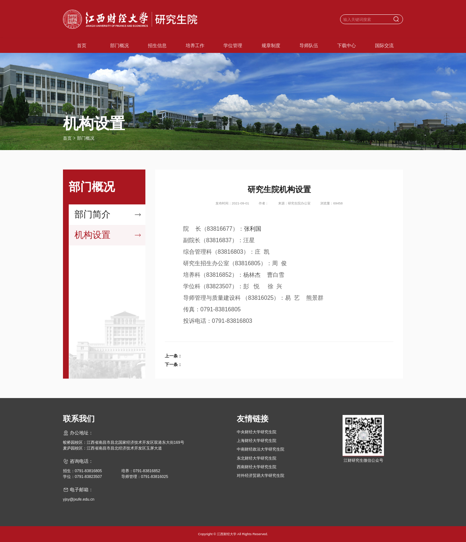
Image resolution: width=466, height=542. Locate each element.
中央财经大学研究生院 (256, 432)
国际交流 (384, 45)
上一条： (173, 355)
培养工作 (195, 45)
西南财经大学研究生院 (256, 467)
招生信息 (157, 45)
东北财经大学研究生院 (256, 458)
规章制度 (271, 45)
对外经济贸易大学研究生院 (260, 475)
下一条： (173, 364)
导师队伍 (308, 45)
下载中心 (346, 45)
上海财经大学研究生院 (256, 440)
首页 (81, 45)
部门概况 (119, 45)
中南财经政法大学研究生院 (260, 449)
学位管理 (232, 45)
